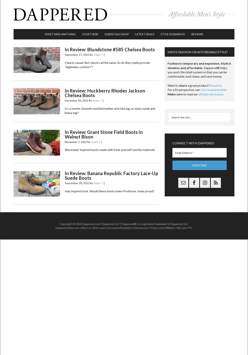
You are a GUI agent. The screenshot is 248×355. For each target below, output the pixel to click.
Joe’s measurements (213, 90)
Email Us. (216, 85)
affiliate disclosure (210, 94)
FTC (190, 227)
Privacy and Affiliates (162, 227)
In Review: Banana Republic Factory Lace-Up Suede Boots (111, 175)
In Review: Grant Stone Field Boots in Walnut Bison (104, 134)
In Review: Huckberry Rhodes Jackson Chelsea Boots (105, 93)
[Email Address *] (199, 152)
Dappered (124, 14)
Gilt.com (181, 227)
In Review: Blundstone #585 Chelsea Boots (110, 49)
